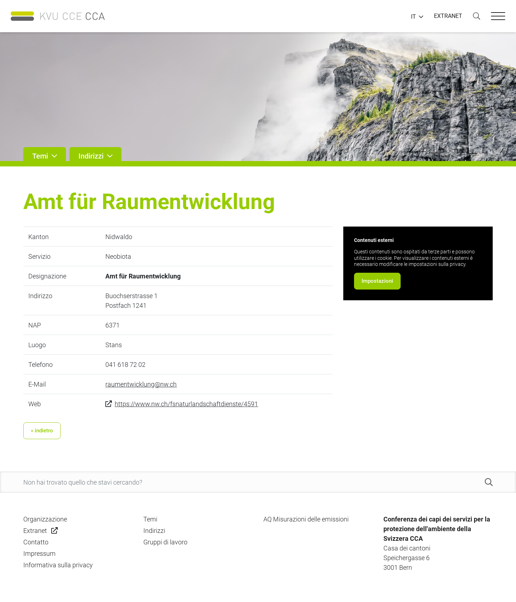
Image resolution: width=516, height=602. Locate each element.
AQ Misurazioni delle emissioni (306, 519)
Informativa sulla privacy (58, 565)
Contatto (35, 542)
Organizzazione (45, 519)
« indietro (42, 430)
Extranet (35, 530)
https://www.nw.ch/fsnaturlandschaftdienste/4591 (186, 404)
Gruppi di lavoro (165, 542)
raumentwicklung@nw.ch (141, 384)
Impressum (39, 553)
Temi (150, 519)
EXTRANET (448, 16)
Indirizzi (154, 530)
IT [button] (413, 17)
